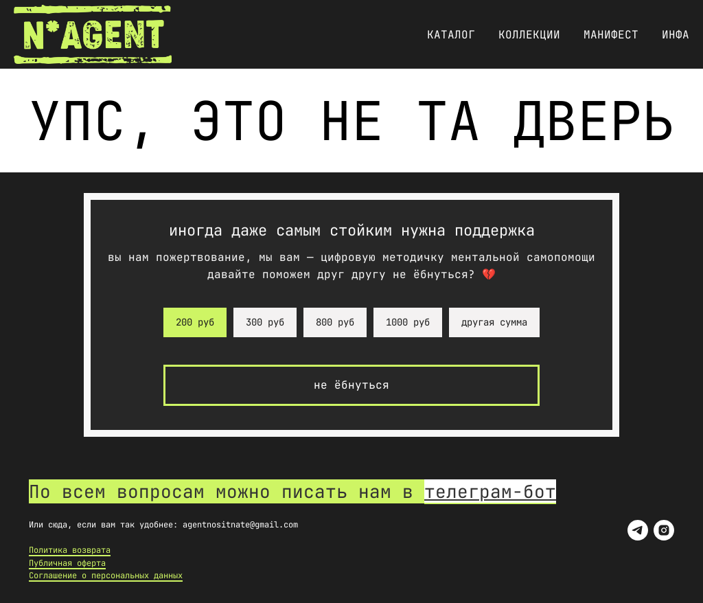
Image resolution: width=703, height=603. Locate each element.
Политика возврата (70, 550)
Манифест (611, 34)
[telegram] (637, 530)
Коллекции (529, 34)
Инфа (675, 34)
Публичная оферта (67, 563)
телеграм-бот (490, 491)
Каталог (451, 34)
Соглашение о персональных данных (106, 575)
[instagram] (664, 530)
